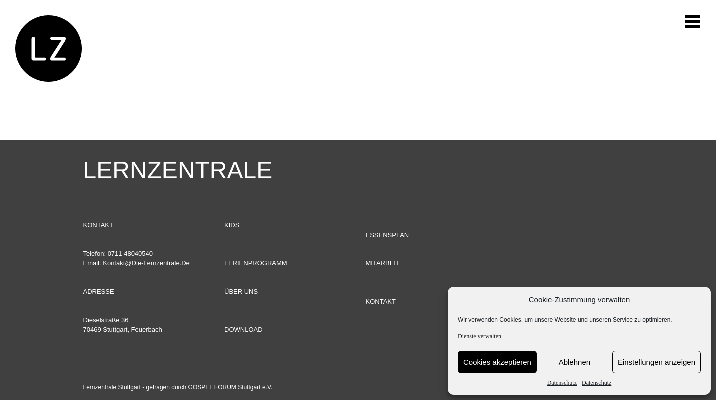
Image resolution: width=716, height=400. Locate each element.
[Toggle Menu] (698, 49)
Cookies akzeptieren (497, 362)
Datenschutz (562, 383)
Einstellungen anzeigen (656, 362)
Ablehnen (574, 362)
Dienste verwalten (479, 336)
